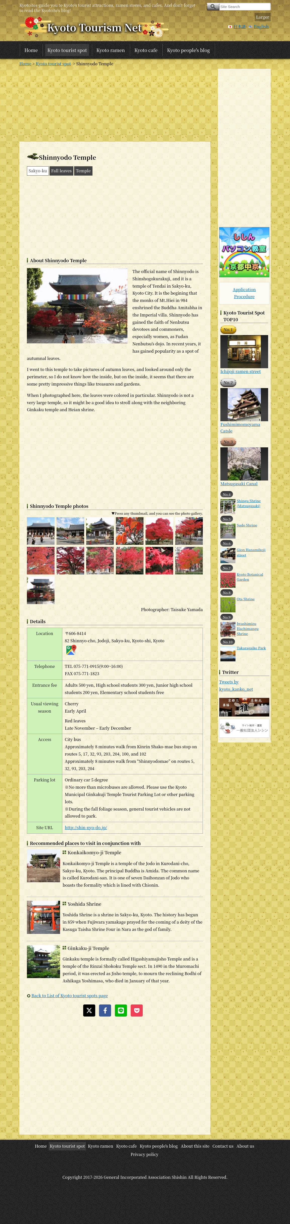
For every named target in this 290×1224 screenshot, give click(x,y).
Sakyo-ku (38, 171)
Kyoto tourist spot (67, 50)
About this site (195, 1146)
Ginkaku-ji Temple (88, 948)
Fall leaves (61, 171)
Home (31, 50)
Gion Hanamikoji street (251, 552)
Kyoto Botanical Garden (250, 577)
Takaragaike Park (251, 647)
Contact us (222, 1146)
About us (245, 1146)
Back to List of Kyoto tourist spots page (69, 995)
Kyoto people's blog (188, 50)
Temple (83, 171)
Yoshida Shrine (84, 904)
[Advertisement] (114, 104)
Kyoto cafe (146, 50)
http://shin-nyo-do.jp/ (86, 827)
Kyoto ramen (110, 50)
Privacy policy (144, 1154)
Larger (262, 17)
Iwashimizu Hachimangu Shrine (248, 628)
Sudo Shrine (247, 524)
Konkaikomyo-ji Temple (94, 852)
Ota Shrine (246, 598)
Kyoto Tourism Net (94, 27)
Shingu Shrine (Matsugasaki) (249, 503)
